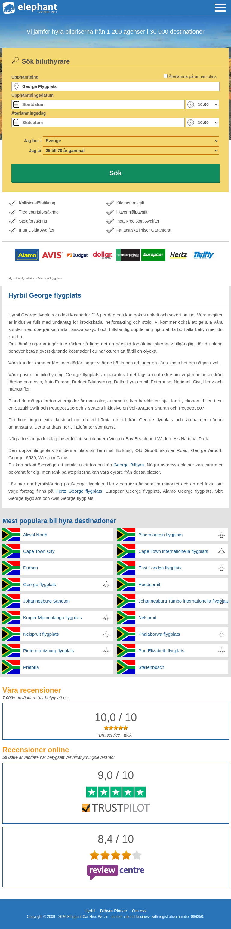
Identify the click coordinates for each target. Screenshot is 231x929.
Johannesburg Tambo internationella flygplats (183, 600)
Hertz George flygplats (78, 491)
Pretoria (31, 667)
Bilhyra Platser (113, 911)
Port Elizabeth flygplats (161, 650)
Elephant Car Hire (81, 917)
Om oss (139, 911)
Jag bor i (33, 140)
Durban (30, 567)
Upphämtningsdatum (32, 95)
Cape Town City (39, 551)
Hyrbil (90, 911)
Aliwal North (35, 534)
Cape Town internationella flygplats (173, 551)
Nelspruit (147, 617)
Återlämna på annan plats (192, 76)
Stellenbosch (151, 667)
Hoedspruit (149, 584)
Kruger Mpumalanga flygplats (52, 617)
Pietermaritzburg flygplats (48, 650)
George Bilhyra (129, 464)
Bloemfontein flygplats (160, 534)
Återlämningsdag (28, 113)
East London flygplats (159, 567)
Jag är (35, 150)
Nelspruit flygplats (41, 634)
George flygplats (39, 584)
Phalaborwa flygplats (159, 634)
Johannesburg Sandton (46, 600)
